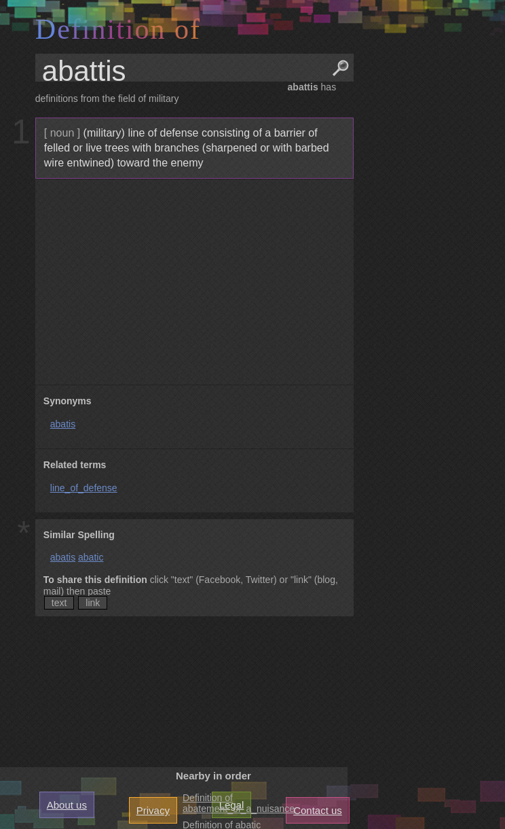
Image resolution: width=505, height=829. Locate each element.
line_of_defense (83, 487)
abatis (62, 424)
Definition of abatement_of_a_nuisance (239, 803)
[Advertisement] (192, 282)
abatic (90, 557)
